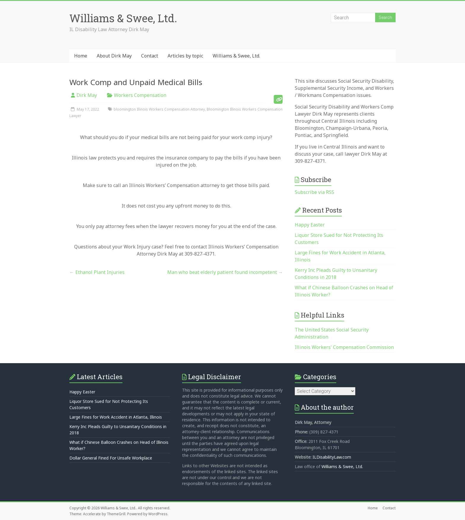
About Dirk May (114, 55)
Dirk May (87, 95)
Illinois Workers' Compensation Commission (344, 347)
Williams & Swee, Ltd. (123, 18)
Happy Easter (310, 224)
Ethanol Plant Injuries (97, 272)
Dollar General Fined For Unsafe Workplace (110, 458)
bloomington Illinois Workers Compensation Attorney (159, 109)
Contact (149, 55)
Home (80, 55)
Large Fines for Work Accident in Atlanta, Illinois (115, 417)
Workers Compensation (140, 95)
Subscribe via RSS (314, 192)
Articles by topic (185, 55)
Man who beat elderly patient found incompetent (225, 272)
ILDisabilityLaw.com (332, 457)
